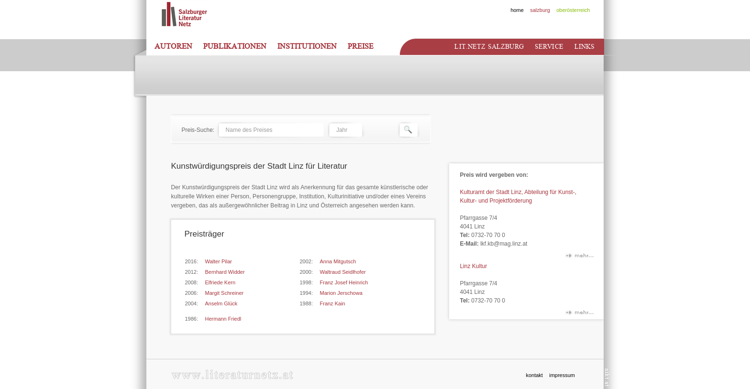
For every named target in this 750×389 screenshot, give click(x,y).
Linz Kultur (473, 266)
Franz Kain (332, 303)
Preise (361, 46)
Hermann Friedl (223, 319)
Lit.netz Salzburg (488, 46)
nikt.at (607, 377)
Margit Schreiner (224, 293)
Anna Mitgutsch (338, 261)
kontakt (534, 375)
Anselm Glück (221, 303)
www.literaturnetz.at (232, 374)
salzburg (540, 10)
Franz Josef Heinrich (344, 282)
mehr (579, 257)
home (517, 10)
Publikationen (234, 46)
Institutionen (307, 46)
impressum (562, 375)
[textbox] (270, 130)
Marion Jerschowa (341, 293)
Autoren (173, 46)
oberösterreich (573, 10)
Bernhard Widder (225, 272)
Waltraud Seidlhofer (343, 272)
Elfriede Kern (220, 282)
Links (584, 46)
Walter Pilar (218, 261)
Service (549, 46)
